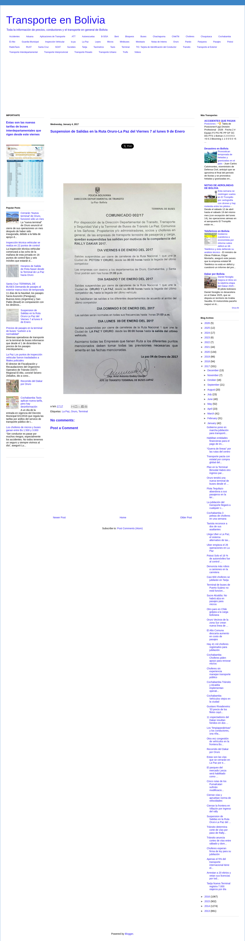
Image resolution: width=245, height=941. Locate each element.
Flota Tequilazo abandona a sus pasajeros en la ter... (217, 493)
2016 (207, 896)
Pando (188, 42)
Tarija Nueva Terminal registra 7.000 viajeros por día (218, 886)
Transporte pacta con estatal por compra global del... (218, 459)
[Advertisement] (122, 84)
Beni (117, 36)
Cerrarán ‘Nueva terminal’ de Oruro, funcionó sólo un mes (32, 216)
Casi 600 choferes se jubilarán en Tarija (218, 578)
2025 (207, 327)
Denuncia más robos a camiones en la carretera (218, 569)
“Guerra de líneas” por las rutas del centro (219, 450)
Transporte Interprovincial (56, 52)
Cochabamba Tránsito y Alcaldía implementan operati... (219, 686)
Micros (110, 42)
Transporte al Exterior (207, 47)
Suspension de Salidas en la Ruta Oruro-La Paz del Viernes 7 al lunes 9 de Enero (31, 316)
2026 (207, 323)
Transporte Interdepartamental (23, 52)
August (211, 389)
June (210, 399)
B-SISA (104, 36)
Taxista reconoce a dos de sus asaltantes (217, 526)
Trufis (125, 52)
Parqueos (202, 42)
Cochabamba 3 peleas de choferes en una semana (218, 516)
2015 (207, 901)
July (209, 394)
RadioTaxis (14, 47)
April (210, 408)
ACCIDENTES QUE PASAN (219, 120)
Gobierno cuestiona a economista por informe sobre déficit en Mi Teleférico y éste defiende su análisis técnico (219, 243)
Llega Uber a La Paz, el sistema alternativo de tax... (218, 537)
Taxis (112, 47)
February (212, 418)
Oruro (176, 42)
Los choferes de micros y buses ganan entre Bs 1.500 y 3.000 (23, 429)
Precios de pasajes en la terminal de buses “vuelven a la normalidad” (24, 331)
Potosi (230, 42)
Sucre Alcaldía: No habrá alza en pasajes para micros (217, 600)
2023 (207, 337)
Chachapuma (159, 36)
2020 (207, 351)
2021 (207, 347)
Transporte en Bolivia (55, 20)
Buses (143, 36)
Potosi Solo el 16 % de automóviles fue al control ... (218, 558)
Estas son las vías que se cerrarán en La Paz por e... (218, 760)
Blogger (129, 933)
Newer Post (59, 517)
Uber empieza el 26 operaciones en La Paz (218, 547)
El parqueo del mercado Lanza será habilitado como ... (216, 772)
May (210, 403)
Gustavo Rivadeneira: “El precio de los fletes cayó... (218, 709)
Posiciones (210, 123)
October (212, 380)
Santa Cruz (43, 47)
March (211, 413)
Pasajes (217, 42)
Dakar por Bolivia (214, 274)
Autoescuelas (88, 36)
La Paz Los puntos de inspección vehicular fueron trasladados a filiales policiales (24, 357)
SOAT (58, 47)
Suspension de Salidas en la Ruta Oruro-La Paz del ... (219, 819)
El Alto (12, 42)
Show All (235, 308)
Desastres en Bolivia (216, 148)
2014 (207, 906)
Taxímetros (98, 47)
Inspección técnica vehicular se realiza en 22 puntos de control (23, 244)
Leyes (98, 42)
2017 (207, 366)
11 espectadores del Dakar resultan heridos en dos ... (218, 720)
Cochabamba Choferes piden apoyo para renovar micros (219, 659)
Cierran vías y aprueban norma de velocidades (219, 798)
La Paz (85, 42)
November (213, 375)
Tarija (84, 47)
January (212, 423)
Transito (186, 47)
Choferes (190, 36)
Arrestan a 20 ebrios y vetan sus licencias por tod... (219, 875)
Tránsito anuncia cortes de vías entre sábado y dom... (219, 840)
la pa (73, 42)
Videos (138, 52)
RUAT (29, 47)
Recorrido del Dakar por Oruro (218, 750)
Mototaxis (140, 42)
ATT (74, 36)
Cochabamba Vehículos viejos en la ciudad (218, 698)
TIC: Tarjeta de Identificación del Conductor (156, 47)
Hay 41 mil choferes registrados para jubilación (218, 647)
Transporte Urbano (107, 52)
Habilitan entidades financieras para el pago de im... (218, 441)
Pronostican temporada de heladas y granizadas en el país (226, 157)
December (213, 370)
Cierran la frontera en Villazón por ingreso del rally (219, 808)
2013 (207, 911)
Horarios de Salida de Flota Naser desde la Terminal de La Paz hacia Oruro (32, 270)
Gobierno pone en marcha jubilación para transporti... (218, 430)
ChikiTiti (175, 36)
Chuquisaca (206, 36)
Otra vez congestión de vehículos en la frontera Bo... (218, 741)
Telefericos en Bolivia (216, 231)
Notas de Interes (159, 42)
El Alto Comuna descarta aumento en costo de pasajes (218, 635)
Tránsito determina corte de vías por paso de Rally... (217, 829)
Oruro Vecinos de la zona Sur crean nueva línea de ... (217, 622)
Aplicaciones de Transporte (52, 36)
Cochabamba (224, 36)
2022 (207, 342)
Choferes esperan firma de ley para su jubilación (219, 851)
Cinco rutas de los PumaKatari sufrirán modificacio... (216, 785)
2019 (207, 356)
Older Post (186, 517)
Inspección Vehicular (55, 42)
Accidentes (14, 36)
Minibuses (124, 42)
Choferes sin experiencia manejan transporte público (219, 673)
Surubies (71, 47)
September (213, 384)
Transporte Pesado (83, 52)
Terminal (125, 47)
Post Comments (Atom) (130, 528)
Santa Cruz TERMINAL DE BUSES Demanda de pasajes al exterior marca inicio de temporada (25, 286)
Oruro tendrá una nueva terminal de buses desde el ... (218, 480)
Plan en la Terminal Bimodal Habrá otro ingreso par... (219, 470)
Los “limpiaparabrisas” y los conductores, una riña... (219, 730)
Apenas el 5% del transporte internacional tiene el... (218, 863)
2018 (207, 361)
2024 (207, 332)
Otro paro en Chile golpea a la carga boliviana (217, 612)
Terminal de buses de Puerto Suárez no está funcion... (218, 587)
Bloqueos (129, 36)
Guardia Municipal (30, 42)
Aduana (29, 36)
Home (123, 517)
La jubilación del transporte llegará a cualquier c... (219, 505)
